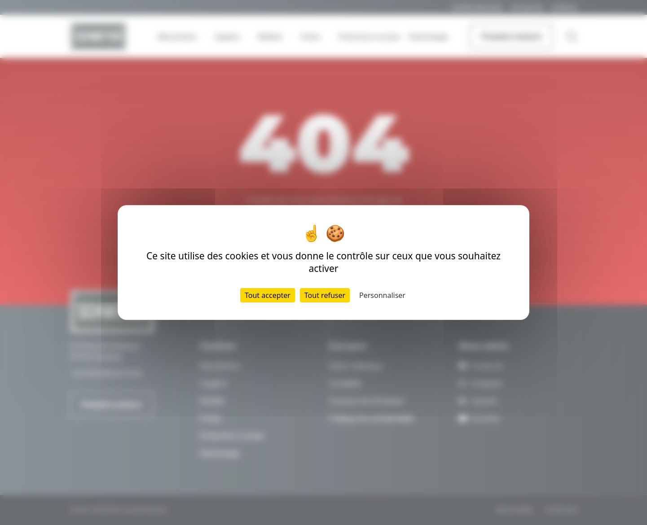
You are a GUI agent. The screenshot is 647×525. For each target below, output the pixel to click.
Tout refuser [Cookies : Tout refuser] (324, 295)
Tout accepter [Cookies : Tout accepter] (267, 295)
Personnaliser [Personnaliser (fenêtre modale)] (382, 295)
